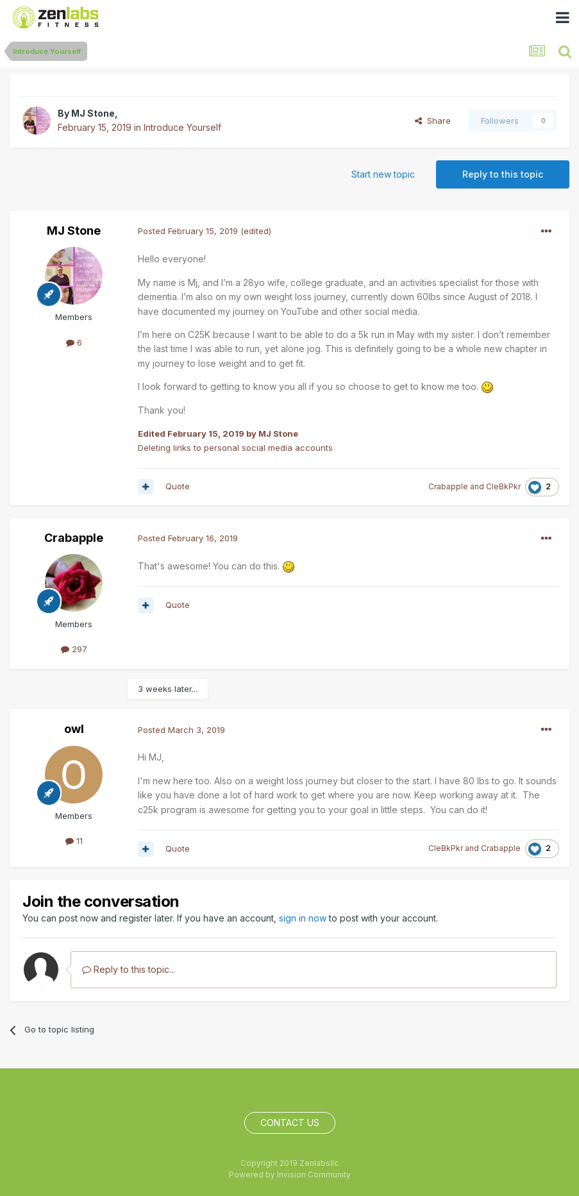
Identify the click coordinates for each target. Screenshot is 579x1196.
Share (433, 120)
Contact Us (289, 1122)
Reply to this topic (502, 174)
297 (74, 649)
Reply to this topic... (128, 969)
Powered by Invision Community (290, 1174)
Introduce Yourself (182, 127)
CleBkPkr (503, 486)
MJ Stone (93, 113)
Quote (177, 486)
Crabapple (448, 486)
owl (74, 729)
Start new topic (383, 174)
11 (74, 841)
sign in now (302, 918)
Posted (188, 231)
